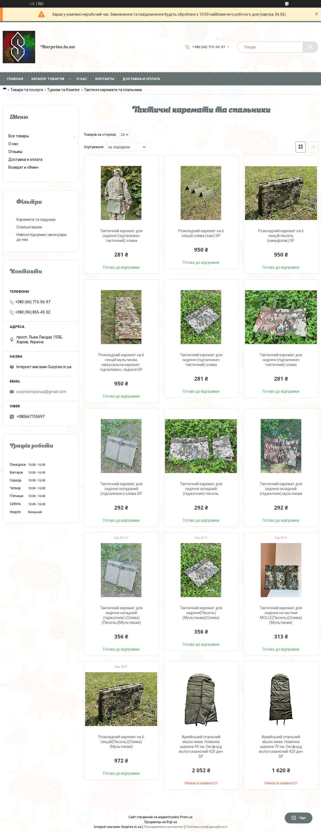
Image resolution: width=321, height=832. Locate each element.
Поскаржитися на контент (164, 827)
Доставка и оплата (141, 79)
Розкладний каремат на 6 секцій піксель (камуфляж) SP (281, 236)
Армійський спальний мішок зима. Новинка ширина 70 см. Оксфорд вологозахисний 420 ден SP (281, 746)
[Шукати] (310, 47)
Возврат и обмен (23, 167)
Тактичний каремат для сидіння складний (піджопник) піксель (201, 489)
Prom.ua (186, 817)
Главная (15, 79)
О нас (81, 79)
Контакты (104, 79)
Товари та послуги (26, 90)
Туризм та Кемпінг (63, 90)
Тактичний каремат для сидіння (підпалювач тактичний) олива (121, 236)
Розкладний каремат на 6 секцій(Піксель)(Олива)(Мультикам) (121, 742)
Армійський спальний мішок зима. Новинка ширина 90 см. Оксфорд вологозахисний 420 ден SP (201, 746)
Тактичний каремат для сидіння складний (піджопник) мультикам (281, 489)
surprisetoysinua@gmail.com (41, 392)
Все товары (18, 136)
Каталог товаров (47, 79)
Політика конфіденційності (206, 827)
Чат (298, 818)
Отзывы (15, 151)
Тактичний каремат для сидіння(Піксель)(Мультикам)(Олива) (201, 613)
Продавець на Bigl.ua (160, 822)
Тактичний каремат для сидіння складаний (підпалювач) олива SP (121, 489)
